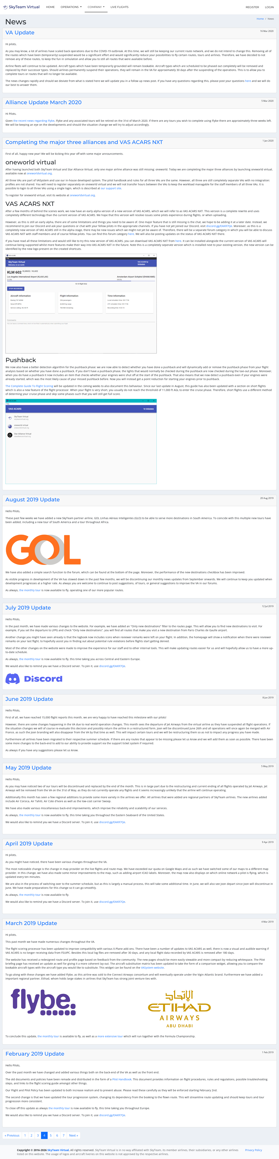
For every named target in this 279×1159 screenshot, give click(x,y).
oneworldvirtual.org (39, 173)
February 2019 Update (34, 1053)
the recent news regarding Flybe (33, 120)
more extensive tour (110, 1036)
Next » (73, 1135)
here (248, 81)
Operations (70, 7)
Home (50, 7)
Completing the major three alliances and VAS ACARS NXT (84, 142)
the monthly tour (30, 590)
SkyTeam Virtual (58, 1150)
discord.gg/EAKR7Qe (219, 226)
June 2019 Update (29, 699)
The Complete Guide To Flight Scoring (29, 386)
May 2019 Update (28, 767)
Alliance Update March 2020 (43, 102)
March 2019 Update (31, 923)
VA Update (19, 32)
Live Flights (120, 7)
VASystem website (152, 967)
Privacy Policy (253, 1150)
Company (95, 7)
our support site (111, 188)
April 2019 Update (29, 843)
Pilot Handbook (121, 1079)
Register (252, 7)
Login (269, 7)
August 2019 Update (32, 499)
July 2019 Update (28, 607)
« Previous (12, 1135)
